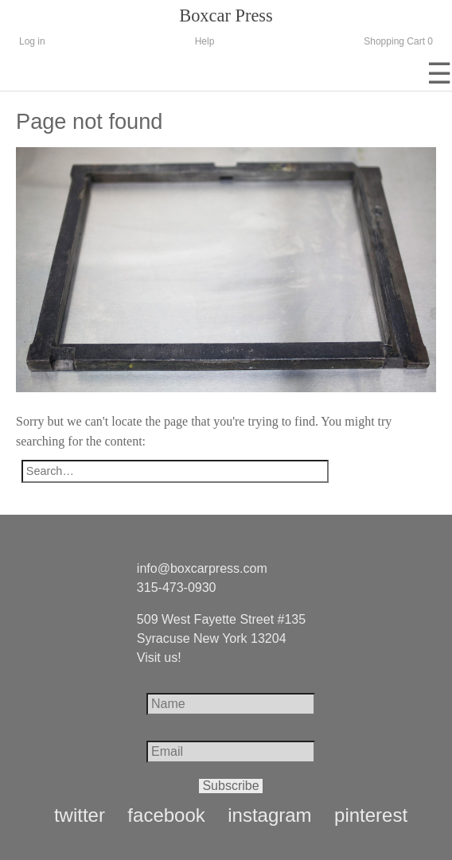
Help (205, 41)
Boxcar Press (226, 15)
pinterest (370, 815)
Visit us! (159, 657)
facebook (166, 815)
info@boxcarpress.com (202, 568)
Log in (32, 41)
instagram (269, 815)
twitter (79, 815)
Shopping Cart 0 (398, 41)
